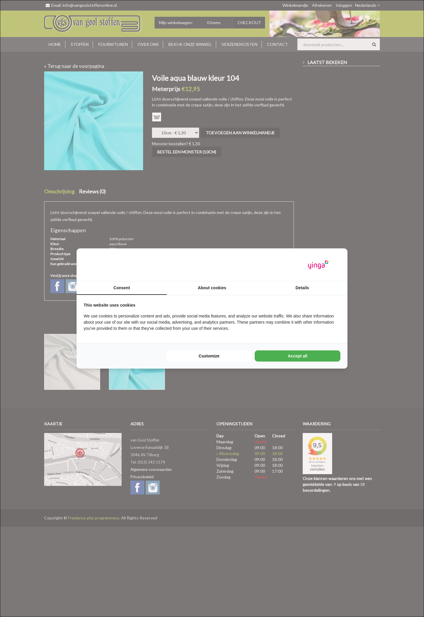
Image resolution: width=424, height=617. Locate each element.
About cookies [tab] (212, 287)
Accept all (297, 356)
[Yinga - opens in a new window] (318, 264)
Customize (209, 356)
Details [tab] (302, 287)
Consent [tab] (121, 287)
